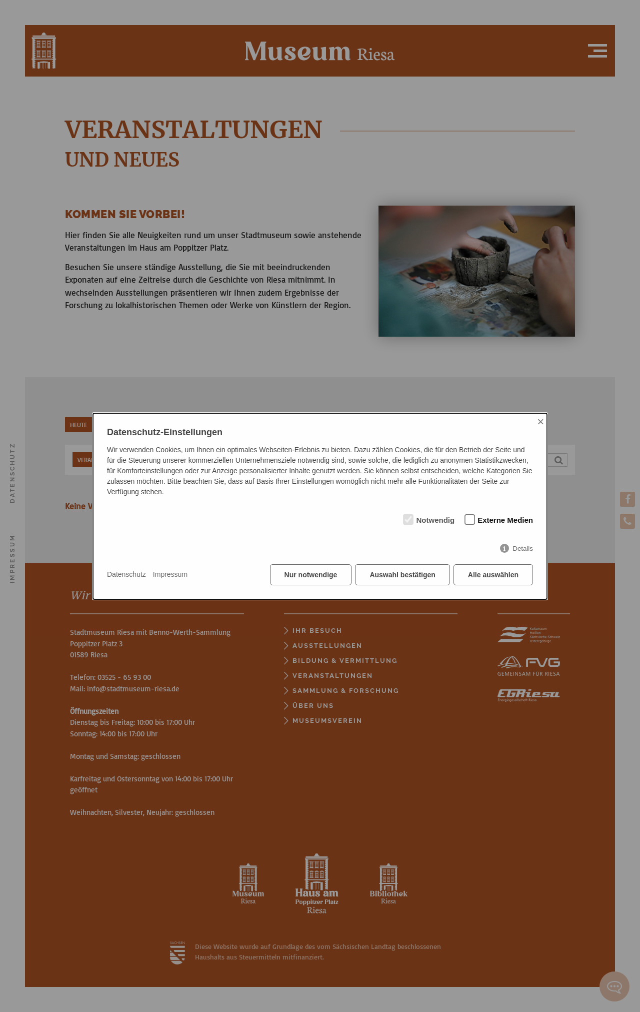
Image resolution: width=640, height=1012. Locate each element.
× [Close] (540, 421)
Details (522, 548)
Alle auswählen (493, 575)
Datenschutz (126, 574)
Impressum (170, 574)
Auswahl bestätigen (402, 575)
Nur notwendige (311, 575)
